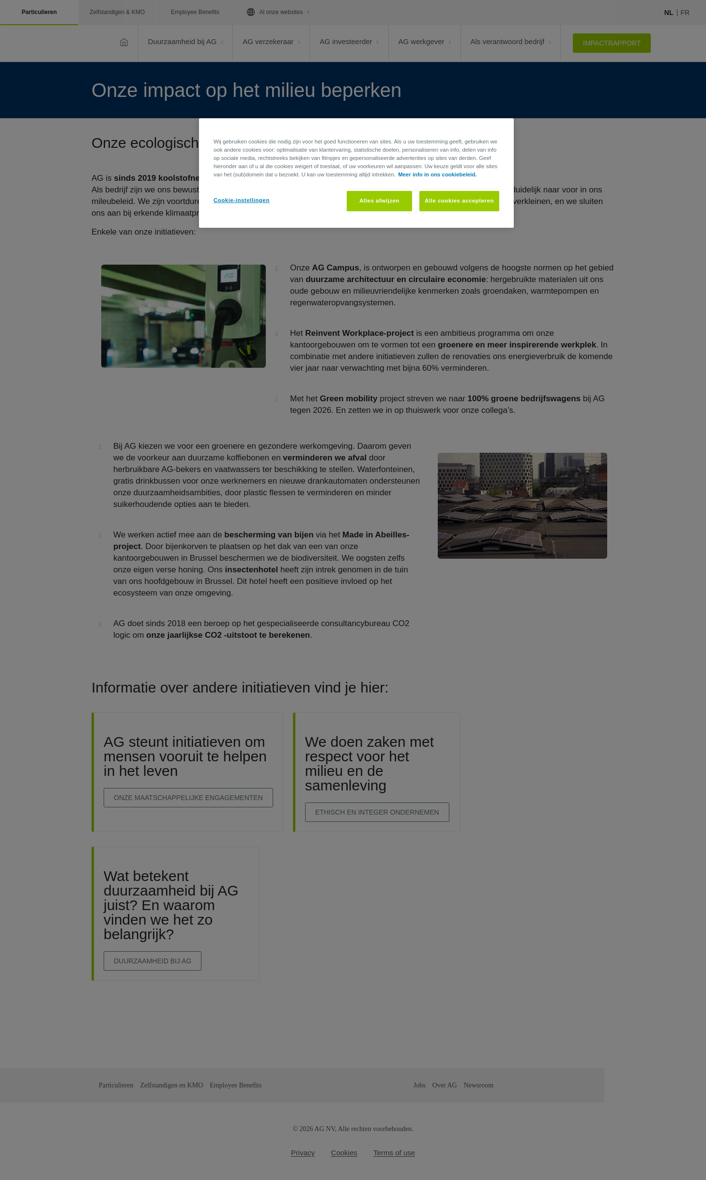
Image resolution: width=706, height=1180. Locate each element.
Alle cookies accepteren (459, 201)
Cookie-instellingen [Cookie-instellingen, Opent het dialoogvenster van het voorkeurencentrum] (242, 200)
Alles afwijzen (379, 201)
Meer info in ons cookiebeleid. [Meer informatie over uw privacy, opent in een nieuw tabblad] (437, 174)
